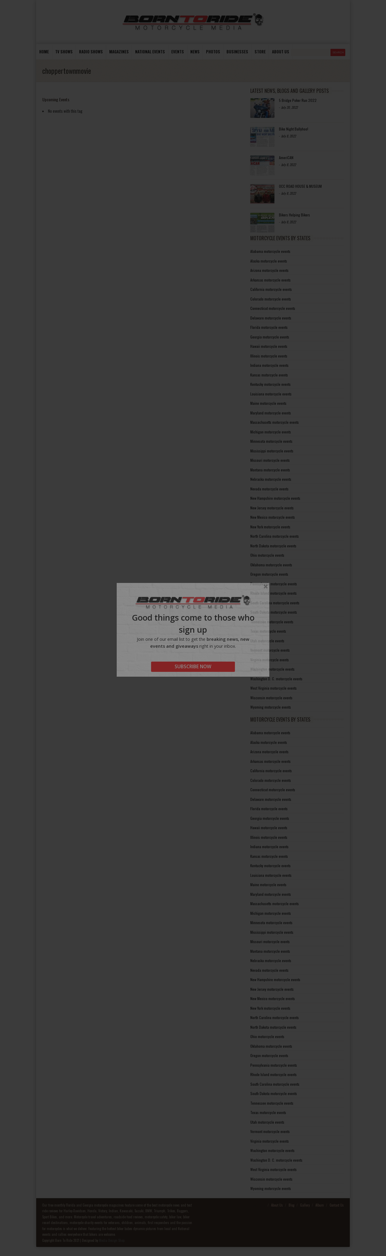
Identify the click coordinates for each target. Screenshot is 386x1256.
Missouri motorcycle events (270, 460)
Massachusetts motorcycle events (274, 422)
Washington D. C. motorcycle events (276, 678)
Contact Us (337, 1205)
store (260, 52)
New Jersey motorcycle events (272, 507)
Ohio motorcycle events (267, 555)
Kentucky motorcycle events (270, 384)
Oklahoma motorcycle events (271, 564)
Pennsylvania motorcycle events (273, 583)
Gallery (305, 1205)
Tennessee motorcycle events (271, 621)
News (195, 52)
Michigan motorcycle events (270, 431)
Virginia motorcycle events (269, 659)
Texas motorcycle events (268, 631)
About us (280, 52)
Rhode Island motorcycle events (273, 593)
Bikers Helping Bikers (294, 214)
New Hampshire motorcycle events (275, 498)
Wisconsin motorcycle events (271, 697)
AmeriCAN (286, 157)
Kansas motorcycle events (269, 374)
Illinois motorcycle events (268, 355)
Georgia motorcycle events (269, 336)
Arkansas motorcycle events (270, 279)
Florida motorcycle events (269, 327)
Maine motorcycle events (268, 403)
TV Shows (64, 52)
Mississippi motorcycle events (271, 450)
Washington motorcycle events (272, 669)
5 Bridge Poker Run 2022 (298, 100)
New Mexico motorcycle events (272, 517)
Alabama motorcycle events (270, 251)
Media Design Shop (112, 1240)
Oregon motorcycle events (269, 574)
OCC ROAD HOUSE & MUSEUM (300, 186)
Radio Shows (91, 52)
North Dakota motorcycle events (273, 545)
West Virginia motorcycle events (273, 688)
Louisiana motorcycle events (271, 393)
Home (44, 52)
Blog (291, 1205)
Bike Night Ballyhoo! (293, 128)
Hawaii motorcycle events (268, 346)
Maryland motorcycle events (270, 412)
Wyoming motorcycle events (270, 707)
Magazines (119, 52)
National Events (150, 52)
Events (177, 52)
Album (319, 1205)
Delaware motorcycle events (270, 317)
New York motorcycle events (270, 526)
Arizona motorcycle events (269, 270)
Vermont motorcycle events (270, 650)
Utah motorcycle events (267, 640)
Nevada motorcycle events (269, 488)
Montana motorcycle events (270, 469)
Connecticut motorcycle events (272, 308)
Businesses (237, 52)
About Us (277, 1205)
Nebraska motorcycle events (270, 479)
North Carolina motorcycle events (274, 536)
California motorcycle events (271, 289)
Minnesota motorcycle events (271, 441)
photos (213, 52)
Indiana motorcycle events (269, 365)
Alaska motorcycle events (268, 260)
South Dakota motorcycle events (273, 612)
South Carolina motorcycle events (274, 602)
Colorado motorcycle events (270, 298)
